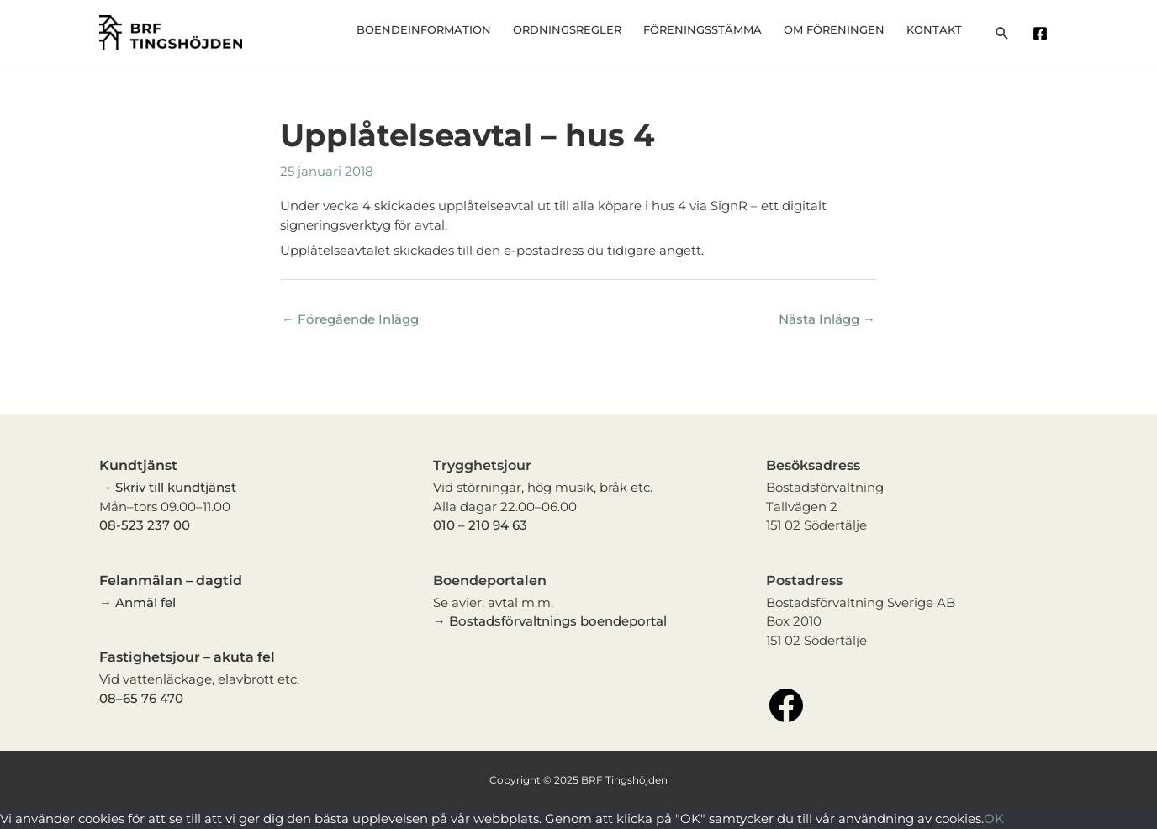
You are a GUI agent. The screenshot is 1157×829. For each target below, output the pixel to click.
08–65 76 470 (141, 698)
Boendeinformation (463, 29)
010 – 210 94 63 (480, 526)
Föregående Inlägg (350, 320)
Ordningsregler (598, 29)
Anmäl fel (145, 602)
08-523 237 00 (144, 526)
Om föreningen (847, 29)
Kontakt (938, 29)
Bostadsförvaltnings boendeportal (558, 622)
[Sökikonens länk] (1002, 32)
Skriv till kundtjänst (175, 488)
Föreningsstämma (724, 29)
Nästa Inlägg (827, 320)
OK (994, 819)
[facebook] (1043, 33)
